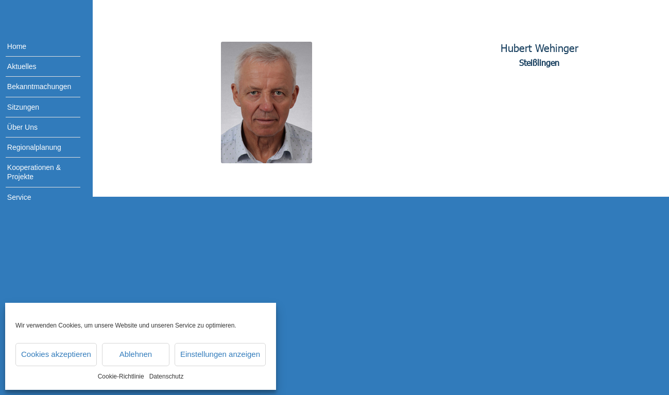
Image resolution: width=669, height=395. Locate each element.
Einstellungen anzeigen (220, 354)
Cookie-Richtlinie (121, 376)
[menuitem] (36, 47)
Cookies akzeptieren (56, 354)
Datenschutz (166, 376)
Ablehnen (135, 354)
